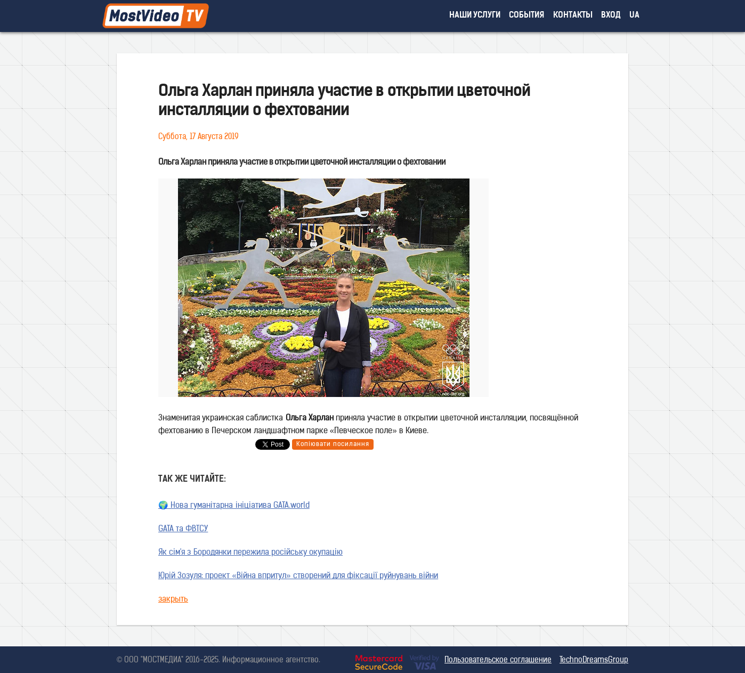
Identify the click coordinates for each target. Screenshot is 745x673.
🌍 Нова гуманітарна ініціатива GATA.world (234, 506)
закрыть (173, 600)
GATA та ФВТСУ (183, 529)
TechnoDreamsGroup (594, 660)
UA (634, 16)
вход (611, 16)
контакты (573, 16)
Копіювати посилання (332, 444)
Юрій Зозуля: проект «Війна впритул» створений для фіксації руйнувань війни (298, 576)
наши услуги (475, 16)
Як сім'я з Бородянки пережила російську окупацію (250, 553)
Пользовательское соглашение (498, 660)
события (526, 16)
